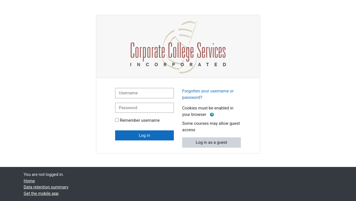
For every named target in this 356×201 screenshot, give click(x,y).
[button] (212, 114)
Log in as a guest (211, 142)
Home (29, 180)
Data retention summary (46, 187)
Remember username (140, 120)
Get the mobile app (41, 193)
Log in (144, 135)
